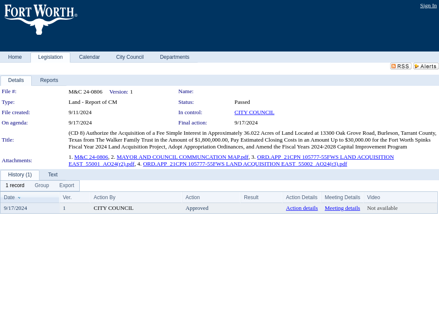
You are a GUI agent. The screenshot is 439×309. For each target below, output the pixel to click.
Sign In (428, 5)
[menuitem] (15, 186)
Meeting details (342, 208)
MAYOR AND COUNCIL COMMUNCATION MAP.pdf (182, 157)
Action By (105, 197)
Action (193, 197)
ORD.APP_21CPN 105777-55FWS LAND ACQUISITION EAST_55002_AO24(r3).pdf (245, 164)
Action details (302, 208)
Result (251, 197)
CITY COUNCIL (254, 112)
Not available (382, 208)
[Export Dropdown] (66, 186)
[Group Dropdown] (42, 186)
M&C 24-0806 (91, 157)
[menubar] (40, 185)
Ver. (67, 197)
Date (9, 197)
